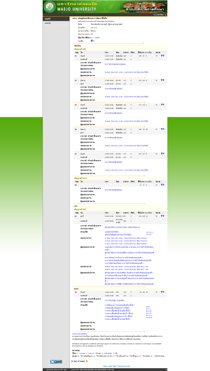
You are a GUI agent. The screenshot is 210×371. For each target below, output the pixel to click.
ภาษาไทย (159, 15)
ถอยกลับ (48, 23)
